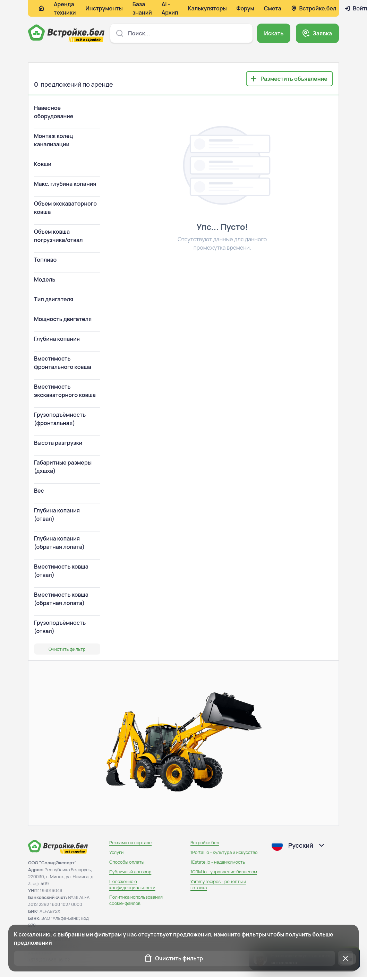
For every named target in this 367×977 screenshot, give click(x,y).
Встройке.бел (204, 842)
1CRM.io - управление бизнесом (223, 871)
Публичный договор (130, 871)
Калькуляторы (207, 8)
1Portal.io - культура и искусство (224, 852)
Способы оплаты (126, 862)
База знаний (142, 8)
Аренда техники (65, 8)
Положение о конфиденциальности (132, 884)
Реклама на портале (130, 842)
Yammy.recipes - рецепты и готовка (218, 884)
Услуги (116, 852)
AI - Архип (170, 8)
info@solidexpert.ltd (49, 939)
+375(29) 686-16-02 (49, 960)
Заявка (322, 33)
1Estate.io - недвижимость (217, 862)
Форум (245, 8)
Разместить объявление (294, 79)
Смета (272, 8)
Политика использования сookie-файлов (136, 900)
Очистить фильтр (67, 649)
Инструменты (104, 8)
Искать (273, 33)
